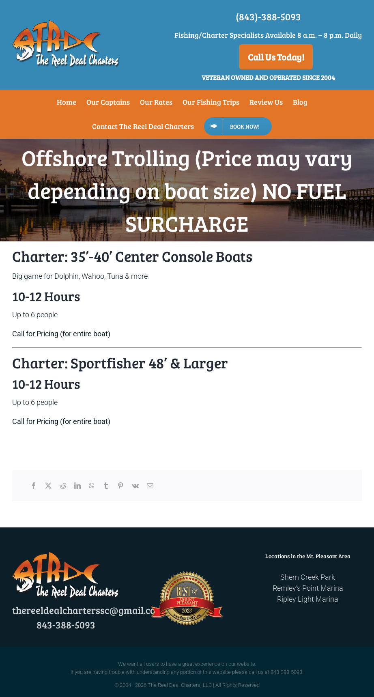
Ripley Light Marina (307, 599)
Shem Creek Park (307, 577)
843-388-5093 (66, 624)
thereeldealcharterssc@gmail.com (88, 610)
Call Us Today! (276, 57)
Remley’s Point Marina (308, 588)
